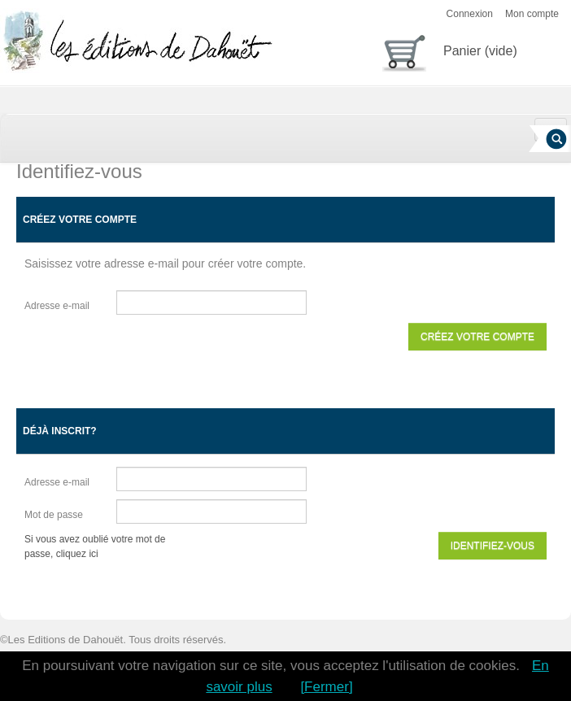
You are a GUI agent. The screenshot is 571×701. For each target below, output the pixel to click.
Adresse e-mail (56, 305)
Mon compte (532, 14)
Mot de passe (53, 514)
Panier (449, 49)
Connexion (470, 14)
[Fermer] (326, 686)
